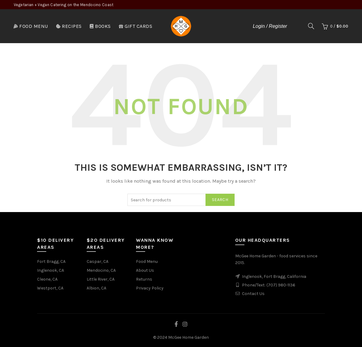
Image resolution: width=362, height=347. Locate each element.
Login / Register (270, 26)
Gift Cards (136, 26)
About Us (145, 270)
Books (100, 26)
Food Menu (30, 26)
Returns (144, 279)
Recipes (69, 26)
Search (220, 199)
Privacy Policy (150, 288)
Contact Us (253, 293)
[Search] (311, 26)
